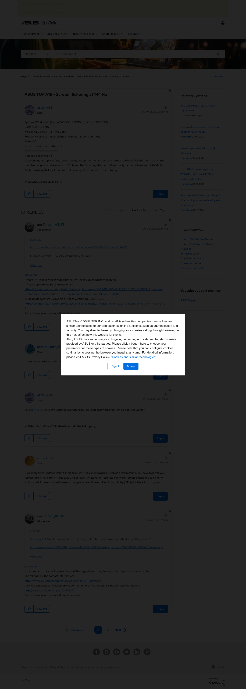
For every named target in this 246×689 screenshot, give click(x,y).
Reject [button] (114, 366)
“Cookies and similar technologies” (133, 357)
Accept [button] (131, 366)
